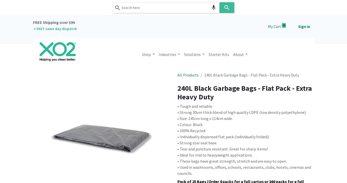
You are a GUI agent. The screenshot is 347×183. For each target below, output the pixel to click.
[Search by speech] (213, 7)
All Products (188, 75)
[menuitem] (219, 54)
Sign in (304, 26)
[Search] (226, 7)
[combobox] (166, 7)
